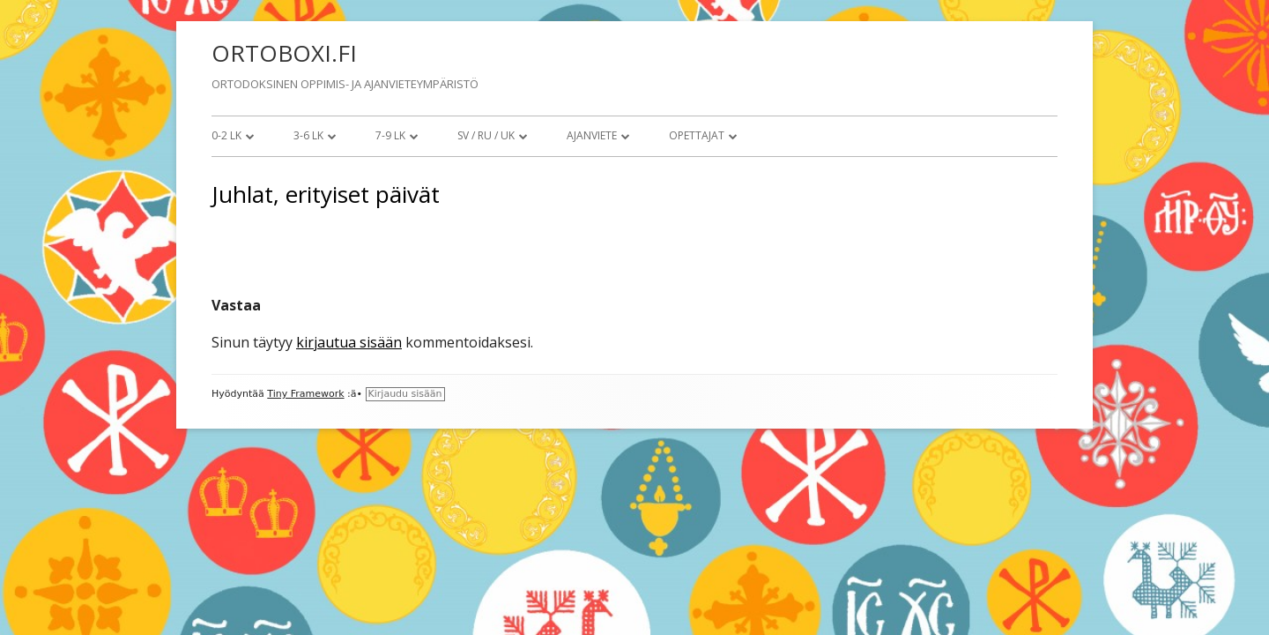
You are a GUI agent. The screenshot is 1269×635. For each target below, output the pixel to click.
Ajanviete (592, 135)
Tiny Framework (305, 394)
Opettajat (696, 135)
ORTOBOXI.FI (284, 53)
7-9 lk (390, 135)
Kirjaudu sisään (405, 394)
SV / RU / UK (486, 135)
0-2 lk (226, 135)
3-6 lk (308, 135)
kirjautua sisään (349, 342)
